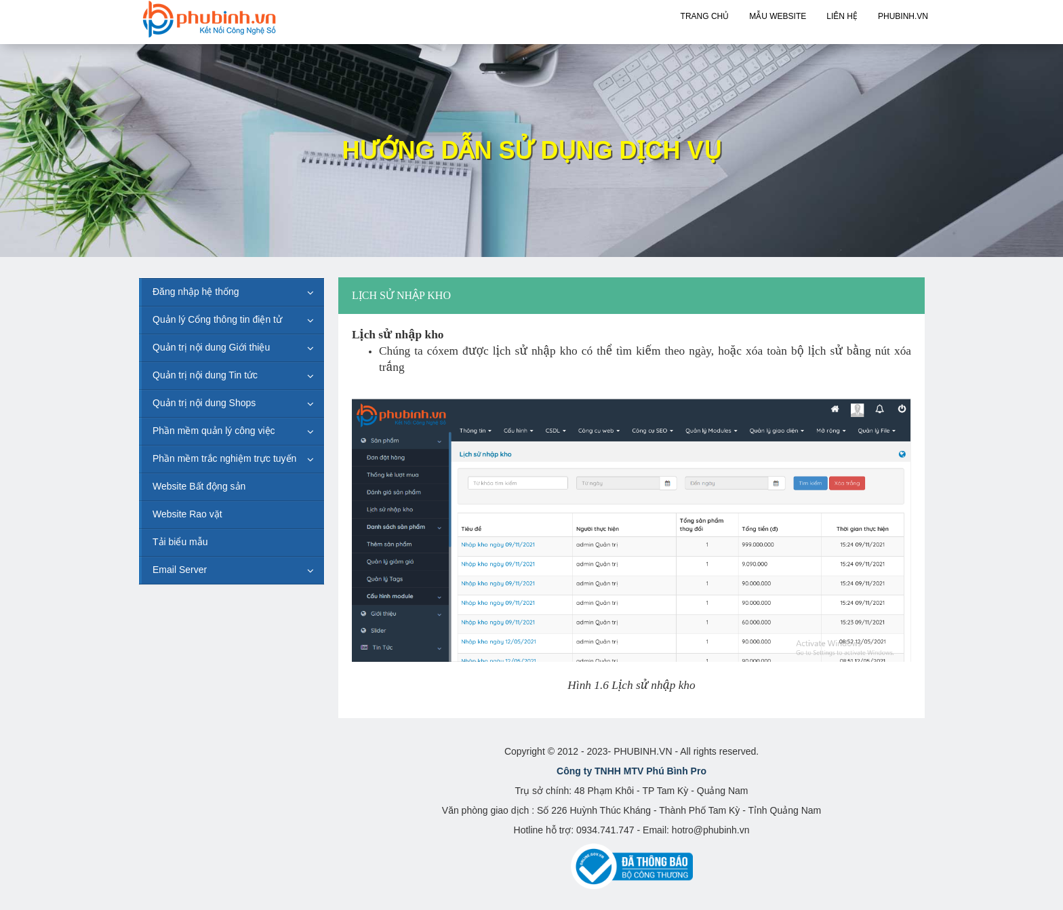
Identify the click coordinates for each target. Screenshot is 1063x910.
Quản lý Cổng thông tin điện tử (217, 319)
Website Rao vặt (187, 514)
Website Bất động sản (199, 486)
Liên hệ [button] (842, 16)
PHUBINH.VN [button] (903, 16)
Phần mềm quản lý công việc (214, 430)
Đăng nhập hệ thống (196, 291)
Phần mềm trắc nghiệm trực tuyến (224, 458)
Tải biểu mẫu (180, 541)
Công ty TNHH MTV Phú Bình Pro (631, 771)
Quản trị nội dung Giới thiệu (211, 347)
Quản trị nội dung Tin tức (205, 375)
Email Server (180, 569)
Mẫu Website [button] (777, 16)
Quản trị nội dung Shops (204, 402)
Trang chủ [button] (705, 16)
